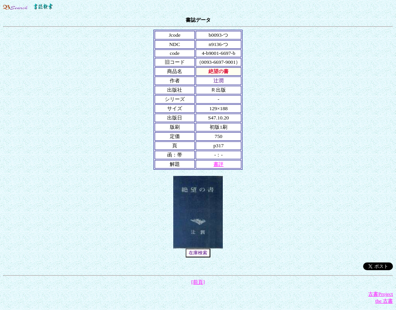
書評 (218, 164)
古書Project (380, 294)
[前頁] (198, 282)
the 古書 (384, 301)
